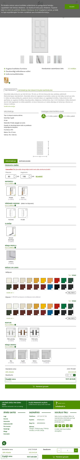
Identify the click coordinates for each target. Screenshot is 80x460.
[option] (40, 34)
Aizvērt (71, 7)
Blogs (5, 431)
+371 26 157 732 (42, 416)
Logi (5, 416)
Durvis (6, 419)
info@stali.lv (60, 406)
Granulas (7, 421)
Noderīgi (6, 429)
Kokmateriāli (8, 424)
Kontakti (7, 434)
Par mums (7, 426)
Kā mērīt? (39, 176)
